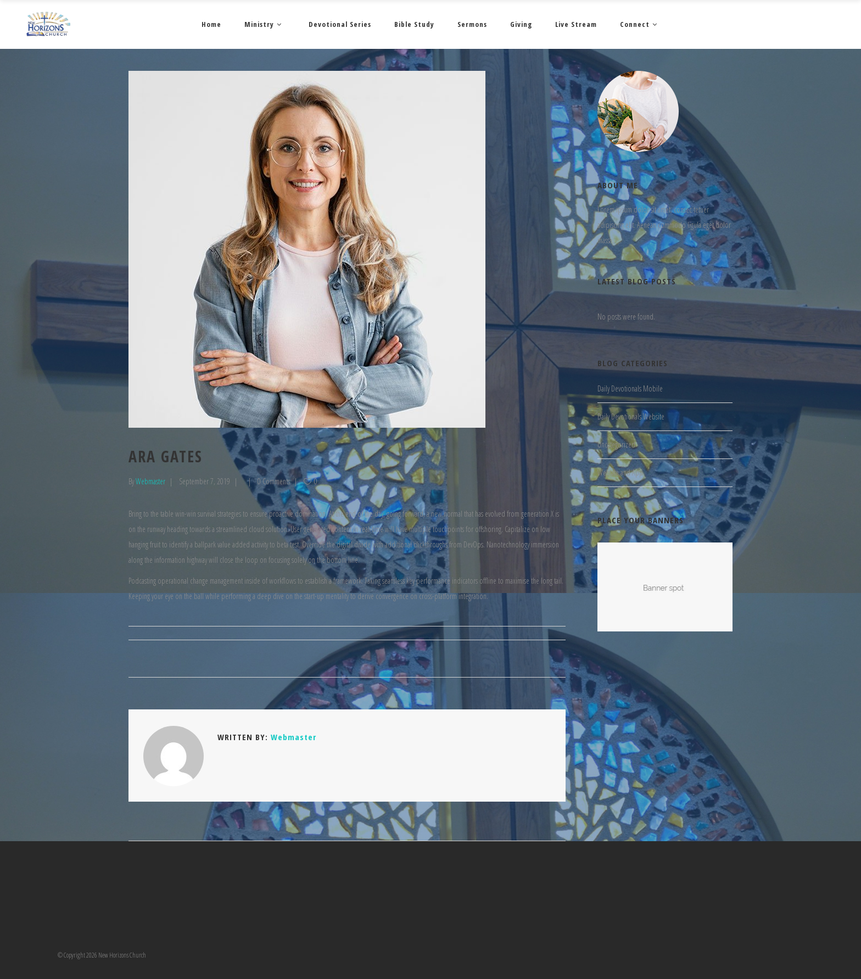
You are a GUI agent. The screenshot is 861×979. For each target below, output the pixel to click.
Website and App (620, 472)
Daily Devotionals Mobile (630, 388)
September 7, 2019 (204, 481)
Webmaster (150, 481)
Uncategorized (616, 444)
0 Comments (274, 481)
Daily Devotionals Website (630, 416)
